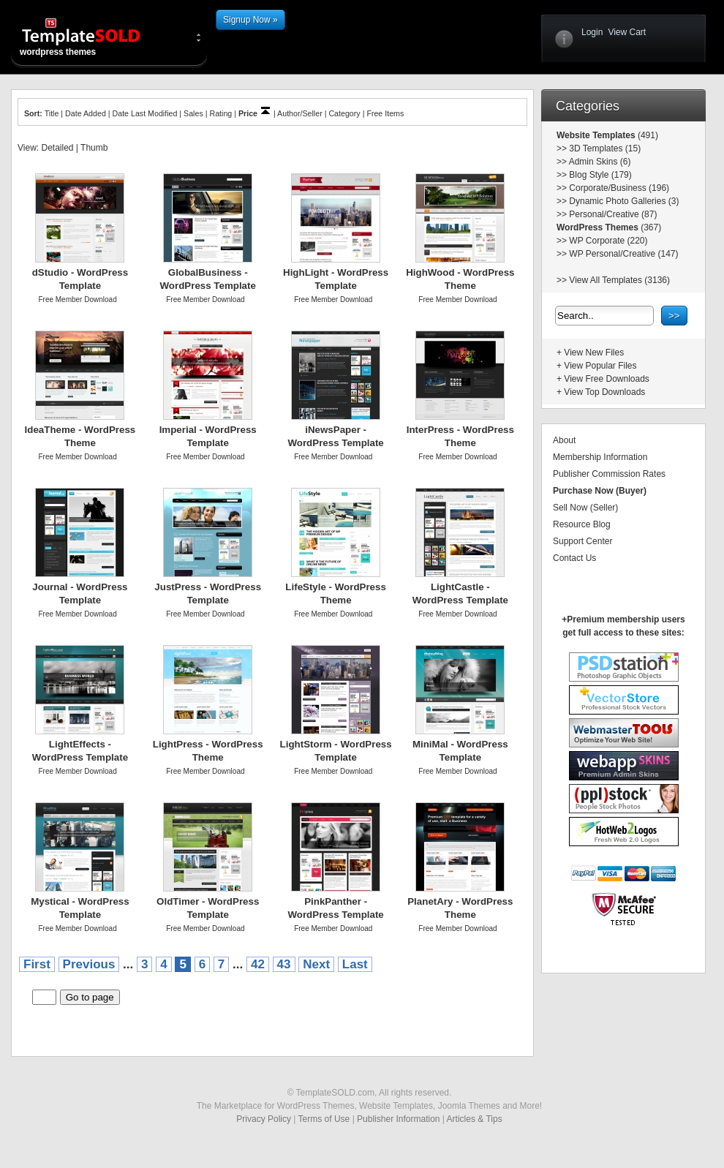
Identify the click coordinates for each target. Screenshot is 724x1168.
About (564, 440)
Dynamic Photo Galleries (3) (624, 201)
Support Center (582, 541)
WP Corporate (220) (608, 241)
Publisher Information (398, 1119)
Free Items (385, 113)
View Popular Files (600, 366)
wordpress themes (93, 36)
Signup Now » (250, 20)
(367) (649, 227)
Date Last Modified (145, 113)
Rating (220, 113)
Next (316, 964)
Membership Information (600, 457)
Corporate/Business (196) (619, 188)
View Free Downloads (606, 379)
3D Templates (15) (605, 148)
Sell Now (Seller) (585, 507)
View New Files (594, 352)
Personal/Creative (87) (613, 214)
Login (592, 32)
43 (284, 964)
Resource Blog (582, 524)
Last (355, 964)
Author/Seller (300, 113)
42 (258, 964)
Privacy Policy (263, 1119)
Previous (89, 964)
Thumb (94, 148)
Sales (193, 113)
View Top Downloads (604, 392)
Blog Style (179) (600, 175)
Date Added (85, 113)
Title (52, 113)
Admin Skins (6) (600, 162)
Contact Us (574, 558)
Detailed (57, 148)
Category (344, 113)
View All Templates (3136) (619, 280)
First (36, 964)
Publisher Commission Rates (609, 474)
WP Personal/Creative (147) (623, 254)
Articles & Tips (474, 1119)
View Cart (627, 32)
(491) (647, 135)
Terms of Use (324, 1119)
